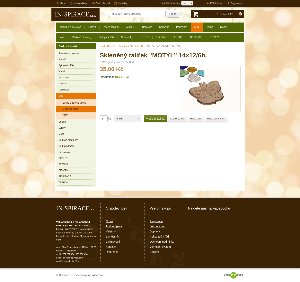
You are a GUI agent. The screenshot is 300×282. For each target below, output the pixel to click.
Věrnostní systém (160, 246)
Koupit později (177, 118)
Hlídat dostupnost (216, 118)
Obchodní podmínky (162, 241)
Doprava (155, 231)
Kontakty (111, 246)
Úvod (102, 46)
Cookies (155, 251)
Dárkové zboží (114, 46)
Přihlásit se (214, 3)
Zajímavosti (113, 241)
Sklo (125, 46)
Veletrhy (111, 231)
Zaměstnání (113, 236)
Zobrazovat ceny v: (177, 3)
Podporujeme (114, 226)
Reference (112, 251)
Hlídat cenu (196, 118)
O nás (109, 221)
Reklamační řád (159, 236)
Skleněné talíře (137, 46)
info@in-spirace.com (73, 258)
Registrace (156, 221)
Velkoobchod (157, 226)
